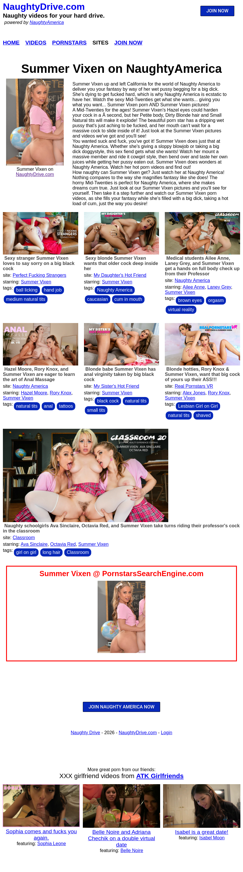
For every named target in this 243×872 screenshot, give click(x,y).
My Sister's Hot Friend (116, 386)
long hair (51, 552)
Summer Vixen (36, 281)
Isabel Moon (211, 837)
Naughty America (114, 289)
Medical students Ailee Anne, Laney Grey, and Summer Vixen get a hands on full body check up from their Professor (202, 266)
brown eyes (190, 300)
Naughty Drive (85, 732)
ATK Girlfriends (160, 776)
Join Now (128, 43)
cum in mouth (128, 299)
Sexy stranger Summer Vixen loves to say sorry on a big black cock (38, 263)
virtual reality (181, 309)
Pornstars (69, 43)
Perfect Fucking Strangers (39, 275)
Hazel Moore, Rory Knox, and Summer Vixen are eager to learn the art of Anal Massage (39, 374)
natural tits (27, 406)
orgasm (216, 300)
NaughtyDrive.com (44, 6)
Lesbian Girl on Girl (198, 406)
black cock (108, 400)
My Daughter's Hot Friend (120, 275)
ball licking (27, 289)
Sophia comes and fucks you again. (41, 834)
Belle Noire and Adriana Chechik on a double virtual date (121, 838)
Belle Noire (131, 850)
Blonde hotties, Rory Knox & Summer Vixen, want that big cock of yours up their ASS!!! (202, 374)
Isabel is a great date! (201, 832)
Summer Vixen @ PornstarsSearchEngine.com (121, 573)
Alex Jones (194, 392)
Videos (36, 43)
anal (48, 406)
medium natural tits (25, 299)
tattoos (66, 406)
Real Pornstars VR (194, 386)
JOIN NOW (218, 11)
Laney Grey (219, 287)
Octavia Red (63, 544)
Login (166, 732)
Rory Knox (61, 392)
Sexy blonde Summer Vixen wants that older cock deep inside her (121, 263)
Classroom (24, 537)
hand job (53, 289)
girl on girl (26, 552)
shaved (203, 415)
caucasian (97, 299)
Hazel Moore (34, 392)
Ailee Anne (194, 287)
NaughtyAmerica (47, 22)
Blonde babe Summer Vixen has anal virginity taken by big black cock (120, 374)
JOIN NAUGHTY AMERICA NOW (122, 707)
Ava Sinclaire (34, 544)
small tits (96, 410)
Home (11, 43)
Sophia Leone (51, 843)
